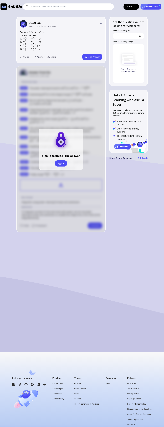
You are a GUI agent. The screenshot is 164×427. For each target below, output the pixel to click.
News (107, 383)
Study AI (77, 393)
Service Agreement (135, 419)
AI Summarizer (80, 388)
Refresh (142, 158)
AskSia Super (57, 388)
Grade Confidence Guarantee (139, 414)
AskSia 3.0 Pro (58, 383)
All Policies (131, 383)
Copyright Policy (134, 399)
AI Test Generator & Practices (86, 404)
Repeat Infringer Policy (136, 404)
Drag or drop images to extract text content (128, 70)
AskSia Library (58, 399)
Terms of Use (133, 388)
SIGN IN (131, 6)
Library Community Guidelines (139, 409)
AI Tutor (77, 399)
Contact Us (131, 424)
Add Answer (92, 57)
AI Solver (77, 383)
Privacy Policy (133, 393)
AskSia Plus (57, 393)
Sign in (61, 163)
